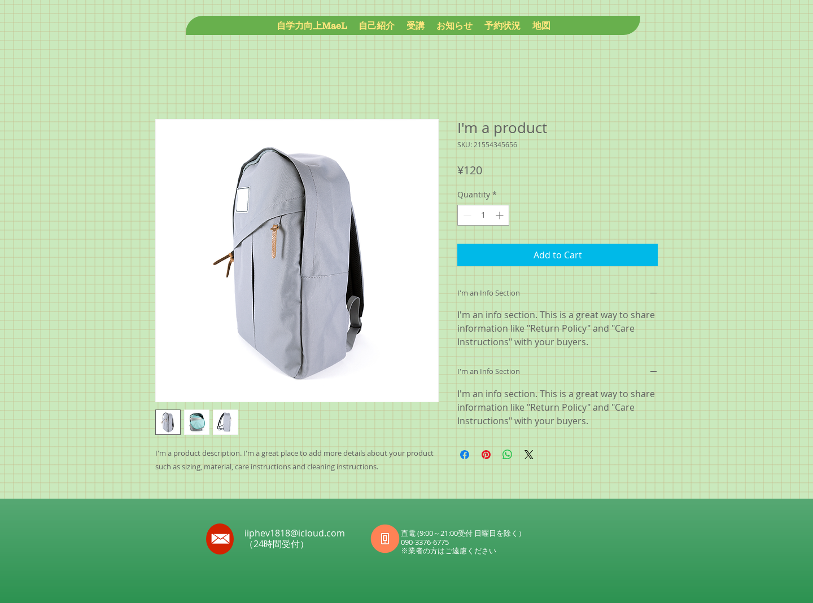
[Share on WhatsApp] (507, 454)
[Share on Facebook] (464, 454)
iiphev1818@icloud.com (294, 533)
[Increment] (500, 215)
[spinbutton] (483, 215)
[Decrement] (466, 215)
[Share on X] (529, 454)
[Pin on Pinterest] (486, 454)
